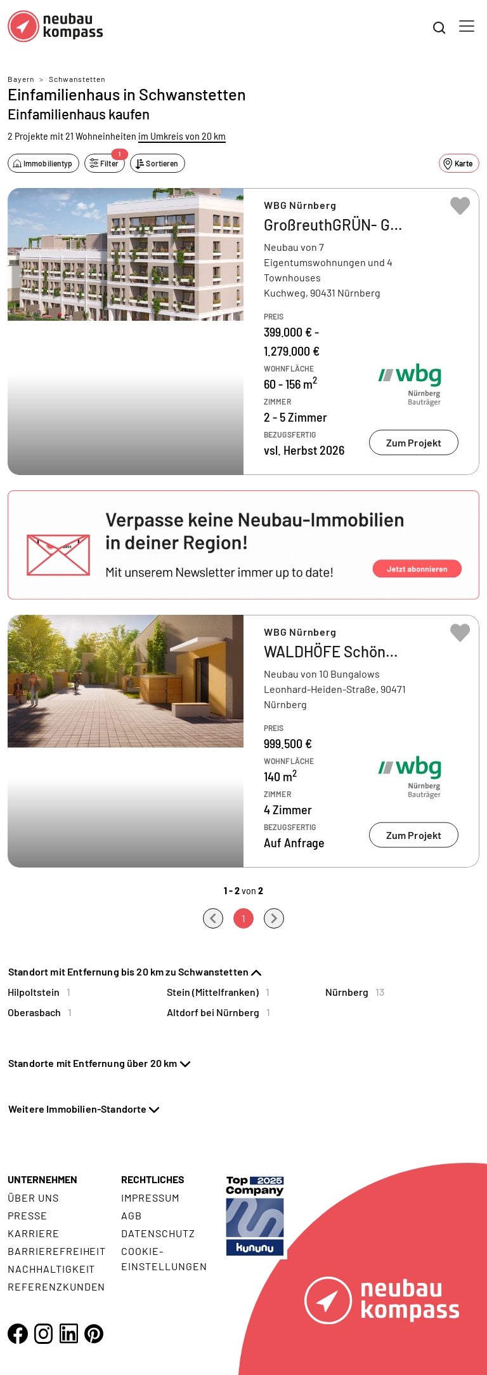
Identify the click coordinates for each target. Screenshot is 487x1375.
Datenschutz (158, 1233)
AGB (131, 1215)
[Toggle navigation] (466, 26)
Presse (28, 1215)
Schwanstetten (77, 78)
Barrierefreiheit (57, 1251)
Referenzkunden (56, 1286)
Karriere (34, 1233)
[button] (243, 545)
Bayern (21, 78)
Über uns (33, 1197)
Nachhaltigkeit (51, 1269)
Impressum (150, 1197)
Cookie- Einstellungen (164, 1258)
